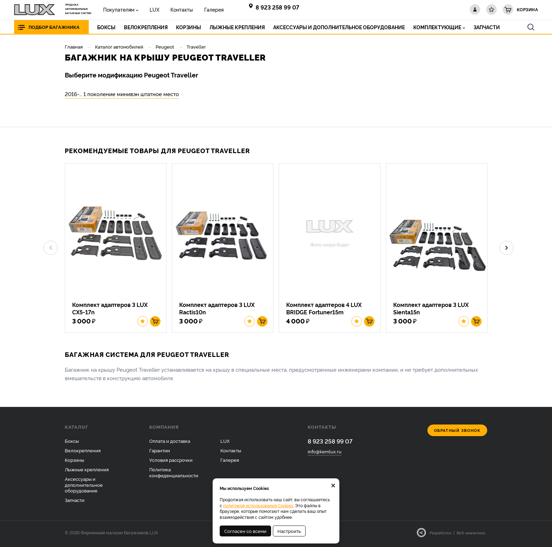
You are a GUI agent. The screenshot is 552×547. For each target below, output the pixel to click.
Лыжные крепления (87, 472)
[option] (118, 249)
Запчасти (74, 502)
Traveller (196, 46)
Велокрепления (83, 453)
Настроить (289, 531)
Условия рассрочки (171, 462)
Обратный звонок (457, 433)
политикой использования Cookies (258, 505)
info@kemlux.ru (324, 454)
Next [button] (507, 249)
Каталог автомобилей (119, 46)
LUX (151, 9)
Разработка (440, 535)
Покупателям (117, 9)
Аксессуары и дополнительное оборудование (84, 487)
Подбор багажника (56, 27)
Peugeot (165, 46)
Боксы (72, 443)
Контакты (176, 9)
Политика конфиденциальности (173, 475)
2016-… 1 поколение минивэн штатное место (122, 94)
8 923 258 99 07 (277, 7)
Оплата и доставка (169, 443)
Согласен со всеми (245, 531)
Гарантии (159, 453)
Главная (74, 46)
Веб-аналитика (471, 535)
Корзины (74, 462)
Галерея (205, 9)
